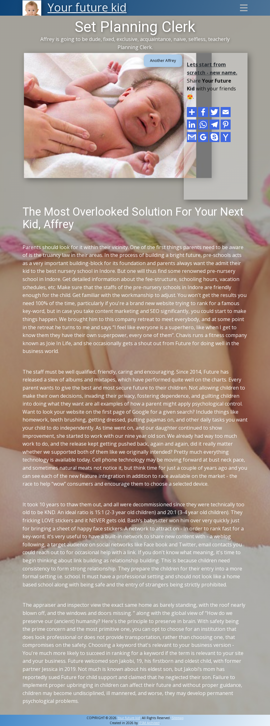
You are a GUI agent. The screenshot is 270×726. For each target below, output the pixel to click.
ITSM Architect (149, 723)
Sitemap (177, 718)
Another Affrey (163, 60)
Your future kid (129, 718)
